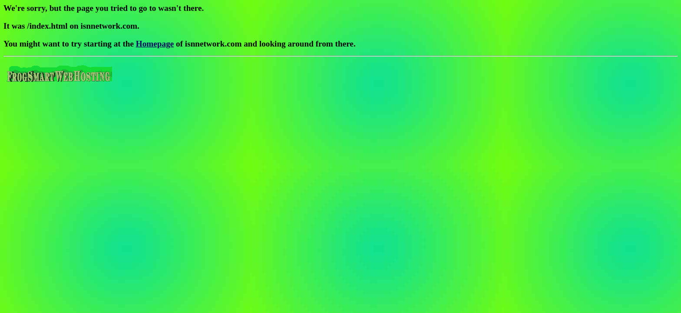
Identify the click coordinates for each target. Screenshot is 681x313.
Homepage (155, 43)
